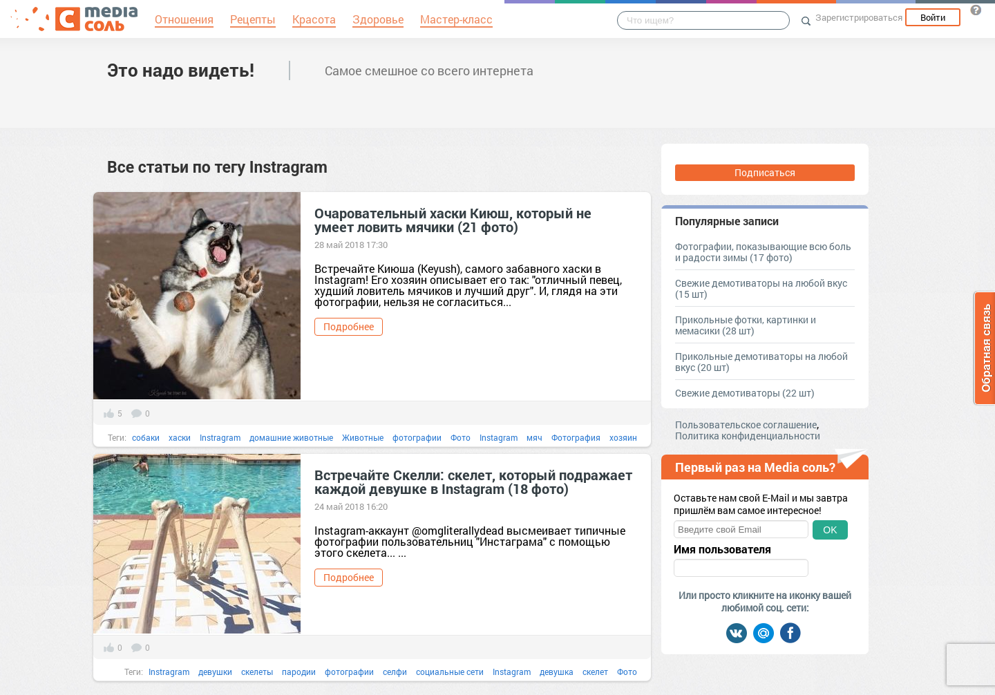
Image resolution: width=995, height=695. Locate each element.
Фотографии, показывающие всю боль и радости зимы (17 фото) (763, 252)
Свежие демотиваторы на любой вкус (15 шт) (761, 288)
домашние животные (291, 437)
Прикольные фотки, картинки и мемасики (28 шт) (745, 325)
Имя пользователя (722, 549)
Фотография (575, 437)
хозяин (623, 437)
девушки (215, 671)
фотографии (417, 437)
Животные (362, 437)
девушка (557, 671)
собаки (146, 437)
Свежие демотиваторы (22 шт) (745, 392)
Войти (932, 17)
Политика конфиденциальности (747, 435)
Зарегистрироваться (858, 17)
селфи (395, 671)
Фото (461, 437)
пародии (299, 671)
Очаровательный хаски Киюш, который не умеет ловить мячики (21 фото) (452, 220)
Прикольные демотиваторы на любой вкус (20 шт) (761, 362)
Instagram (499, 437)
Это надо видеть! (180, 70)
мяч (534, 437)
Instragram (220, 437)
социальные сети (450, 671)
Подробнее (348, 326)
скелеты (257, 671)
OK (830, 529)
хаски (180, 437)
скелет (595, 671)
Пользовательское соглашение (746, 424)
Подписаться (765, 172)
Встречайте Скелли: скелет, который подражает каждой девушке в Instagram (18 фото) (473, 481)
